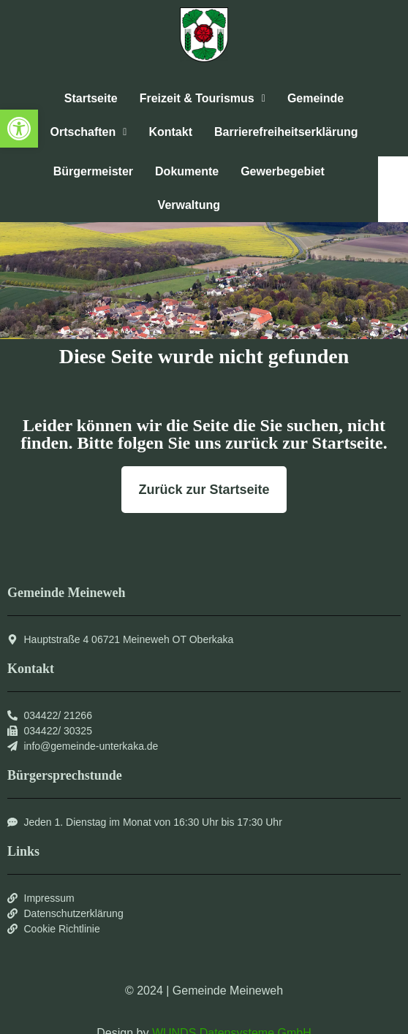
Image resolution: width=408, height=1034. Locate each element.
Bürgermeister (93, 171)
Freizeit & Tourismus (202, 98)
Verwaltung (189, 205)
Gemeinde (315, 98)
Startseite (91, 98)
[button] (19, 129)
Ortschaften (88, 132)
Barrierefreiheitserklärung (286, 132)
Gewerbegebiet (283, 171)
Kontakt (170, 132)
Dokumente (187, 171)
